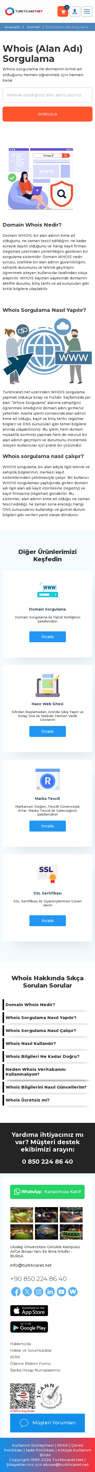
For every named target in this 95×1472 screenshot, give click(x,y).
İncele (48, 636)
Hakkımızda (20, 1344)
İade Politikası (40, 1450)
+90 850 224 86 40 (38, 1278)
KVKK (15, 1357)
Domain (33, 27)
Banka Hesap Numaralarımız (35, 1370)
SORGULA (47, 114)
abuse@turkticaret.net (66, 1464)
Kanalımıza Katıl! (45, 1191)
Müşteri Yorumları (47, 1423)
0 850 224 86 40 (47, 1161)
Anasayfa (12, 27)
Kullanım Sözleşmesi (33, 1445)
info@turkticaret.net (31, 1265)
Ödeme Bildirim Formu (30, 1363)
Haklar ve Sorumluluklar (31, 1350)
